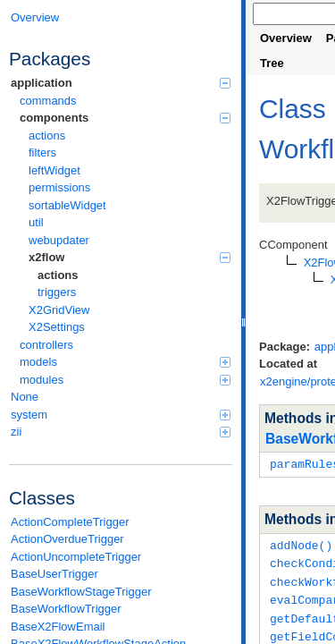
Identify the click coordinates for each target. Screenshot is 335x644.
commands (48, 100)
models (125, 362)
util (36, 222)
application (120, 82)
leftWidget (54, 170)
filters (42, 152)
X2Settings (57, 327)
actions (47, 135)
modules (125, 379)
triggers (57, 292)
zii (120, 431)
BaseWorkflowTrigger (66, 608)
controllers (46, 345)
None (24, 396)
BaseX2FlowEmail (58, 626)
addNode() (301, 544)
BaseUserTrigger (54, 573)
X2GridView (59, 310)
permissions (59, 187)
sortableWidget (67, 205)
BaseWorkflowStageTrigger (81, 591)
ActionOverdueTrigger (67, 539)
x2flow (129, 257)
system (120, 414)
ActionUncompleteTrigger (76, 557)
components (125, 117)
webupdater (59, 240)
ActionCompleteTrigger (70, 522)
